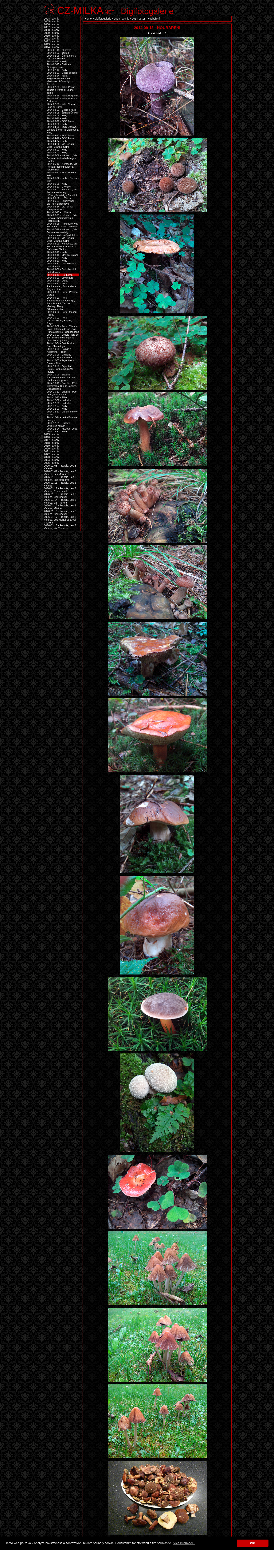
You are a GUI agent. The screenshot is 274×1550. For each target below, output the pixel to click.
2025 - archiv (51, 462)
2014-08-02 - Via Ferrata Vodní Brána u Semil (60, 239)
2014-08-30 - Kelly (57, 260)
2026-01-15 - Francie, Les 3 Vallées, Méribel (60, 507)
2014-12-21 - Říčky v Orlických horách (58, 424)
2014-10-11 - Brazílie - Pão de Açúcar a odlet (61, 393)
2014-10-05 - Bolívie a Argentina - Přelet (59, 350)
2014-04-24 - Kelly (57, 141)
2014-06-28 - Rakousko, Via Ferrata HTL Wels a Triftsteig (62, 225)
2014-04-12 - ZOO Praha (60, 135)
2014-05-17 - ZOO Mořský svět (61, 174)
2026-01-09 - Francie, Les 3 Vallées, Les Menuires (60, 473)
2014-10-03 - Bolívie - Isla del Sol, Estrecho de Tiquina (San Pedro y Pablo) (63, 337)
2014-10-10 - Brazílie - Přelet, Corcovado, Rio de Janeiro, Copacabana (63, 386)
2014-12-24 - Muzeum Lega (62, 428)
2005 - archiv (51, 21)
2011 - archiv (51, 38)
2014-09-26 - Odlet (57, 280)
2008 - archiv (51, 30)
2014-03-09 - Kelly (57, 115)
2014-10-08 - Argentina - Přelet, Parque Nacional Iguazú (60, 369)
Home (88, 18)
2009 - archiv (51, 33)
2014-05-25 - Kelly (57, 183)
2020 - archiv (51, 448)
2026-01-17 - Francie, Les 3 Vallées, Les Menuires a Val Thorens (60, 520)
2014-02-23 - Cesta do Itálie (62, 72)
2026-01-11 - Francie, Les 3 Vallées (60, 484)
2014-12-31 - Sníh (57, 431)
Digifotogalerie (147, 11)
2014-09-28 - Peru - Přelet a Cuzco (62, 293)
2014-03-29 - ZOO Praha (60, 121)
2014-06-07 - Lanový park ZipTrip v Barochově (61, 202)
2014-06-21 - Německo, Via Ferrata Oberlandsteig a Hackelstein (62, 218)
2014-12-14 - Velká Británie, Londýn (62, 419)
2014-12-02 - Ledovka (59, 400)
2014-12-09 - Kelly (57, 408)
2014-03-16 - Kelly (57, 118)
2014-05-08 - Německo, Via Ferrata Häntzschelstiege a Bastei (62, 158)
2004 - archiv (51, 18)
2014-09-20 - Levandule (60, 277)
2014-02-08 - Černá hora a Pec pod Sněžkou (61, 57)
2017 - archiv (51, 440)
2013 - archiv (51, 44)
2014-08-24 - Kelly (57, 257)
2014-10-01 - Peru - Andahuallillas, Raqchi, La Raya (61, 320)
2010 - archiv (51, 35)
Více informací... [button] (184, 1543)
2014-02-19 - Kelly (57, 70)
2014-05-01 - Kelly (57, 149)
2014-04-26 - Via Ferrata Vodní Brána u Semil (60, 145)
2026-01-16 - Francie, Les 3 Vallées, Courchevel (60, 513)
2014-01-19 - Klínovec (59, 50)
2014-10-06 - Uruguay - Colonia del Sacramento (60, 356)
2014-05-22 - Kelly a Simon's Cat (63, 179)
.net (86, 10)
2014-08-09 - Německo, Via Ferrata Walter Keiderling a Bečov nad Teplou (62, 246)
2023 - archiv (51, 457)
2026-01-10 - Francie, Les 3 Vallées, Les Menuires (60, 478)
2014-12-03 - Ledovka (59, 403)
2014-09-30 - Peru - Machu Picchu (61, 313)
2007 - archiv (51, 27)
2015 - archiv (51, 434)
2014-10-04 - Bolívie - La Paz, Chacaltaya (60, 345)
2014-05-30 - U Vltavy (59, 186)
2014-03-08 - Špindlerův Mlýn (63, 112)
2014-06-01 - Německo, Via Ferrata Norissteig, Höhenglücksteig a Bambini (62, 192)
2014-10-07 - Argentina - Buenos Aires (60, 362)
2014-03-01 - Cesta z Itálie (61, 109)
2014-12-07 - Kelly (57, 405)
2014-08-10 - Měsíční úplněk (62, 255)
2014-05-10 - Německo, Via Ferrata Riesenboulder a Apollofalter (62, 166)
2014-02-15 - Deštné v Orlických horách (59, 66)
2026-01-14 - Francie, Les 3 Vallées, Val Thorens (60, 501)
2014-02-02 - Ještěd (58, 52)
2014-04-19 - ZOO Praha (60, 138)
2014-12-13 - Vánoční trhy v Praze (62, 413)
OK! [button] (252, 1543)
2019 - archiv (51, 445)
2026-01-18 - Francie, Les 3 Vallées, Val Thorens (60, 527)
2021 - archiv (51, 451)
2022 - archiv (51, 454)
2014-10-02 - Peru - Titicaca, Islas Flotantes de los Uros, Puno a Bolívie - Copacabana (63, 329)
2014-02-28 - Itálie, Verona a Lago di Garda (62, 105)
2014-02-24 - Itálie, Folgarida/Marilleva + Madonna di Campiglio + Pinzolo (60, 80)
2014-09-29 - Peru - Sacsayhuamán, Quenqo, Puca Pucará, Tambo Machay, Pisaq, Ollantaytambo (61, 303)
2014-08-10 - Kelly (57, 252)
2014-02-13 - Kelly (57, 61)
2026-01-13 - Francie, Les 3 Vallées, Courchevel (60, 495)
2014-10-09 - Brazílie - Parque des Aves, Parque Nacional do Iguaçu (61, 377)
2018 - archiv (51, 443)
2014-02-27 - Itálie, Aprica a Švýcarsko (62, 100)
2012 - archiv (51, 41)
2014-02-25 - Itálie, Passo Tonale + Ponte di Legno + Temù (61, 90)
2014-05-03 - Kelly (57, 152)
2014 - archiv (121, 18)
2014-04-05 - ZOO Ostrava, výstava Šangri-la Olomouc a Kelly (62, 129)
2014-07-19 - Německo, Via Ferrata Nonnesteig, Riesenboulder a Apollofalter (62, 232)
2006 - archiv (51, 24)
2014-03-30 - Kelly (57, 124)
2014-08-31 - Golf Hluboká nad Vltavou (61, 265)
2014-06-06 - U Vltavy (59, 198)
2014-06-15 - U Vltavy (59, 212)
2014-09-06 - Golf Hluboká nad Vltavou (61, 271)
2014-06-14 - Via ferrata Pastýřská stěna (60, 208)
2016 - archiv (51, 437)
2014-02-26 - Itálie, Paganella (63, 95)
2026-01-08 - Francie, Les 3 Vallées (60, 467)
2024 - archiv (51, 460)
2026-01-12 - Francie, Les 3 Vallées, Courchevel (60, 490)
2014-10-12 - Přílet (57, 397)
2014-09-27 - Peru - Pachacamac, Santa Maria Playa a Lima (61, 286)
